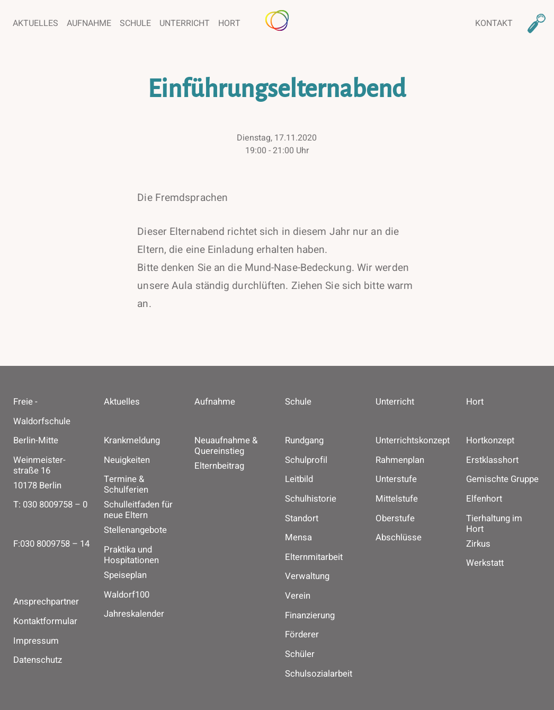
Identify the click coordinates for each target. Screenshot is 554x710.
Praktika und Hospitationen (131, 555)
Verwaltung (307, 576)
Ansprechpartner (46, 601)
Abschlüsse (399, 537)
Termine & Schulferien (126, 484)
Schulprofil (306, 460)
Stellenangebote (135, 530)
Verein (297, 596)
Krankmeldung (132, 440)
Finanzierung (310, 615)
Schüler (300, 654)
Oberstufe (395, 518)
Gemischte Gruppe (502, 479)
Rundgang (304, 440)
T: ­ (50, 514)
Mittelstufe (397, 499)
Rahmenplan (400, 460)
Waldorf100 (126, 595)
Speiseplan (125, 575)
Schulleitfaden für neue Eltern (138, 510)
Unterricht (184, 23)
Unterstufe (396, 479)
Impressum (36, 640)
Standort (301, 518)
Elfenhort (484, 499)
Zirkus (478, 544)
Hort (229, 23)
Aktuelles (35, 23)
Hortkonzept (490, 440)
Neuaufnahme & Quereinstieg (225, 446)
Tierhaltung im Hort (494, 523)
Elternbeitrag (219, 466)
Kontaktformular (45, 621)
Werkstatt (485, 563)
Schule (135, 23)
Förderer (302, 634)
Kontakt (494, 23)
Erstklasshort (492, 460)
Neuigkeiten (127, 460)
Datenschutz (37, 660)
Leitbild (299, 479)
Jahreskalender (134, 614)
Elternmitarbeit (314, 557)
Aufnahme (89, 23)
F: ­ (51, 553)
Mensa (298, 537)
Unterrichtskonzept (413, 440)
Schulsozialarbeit (318, 674)
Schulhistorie (310, 499)
